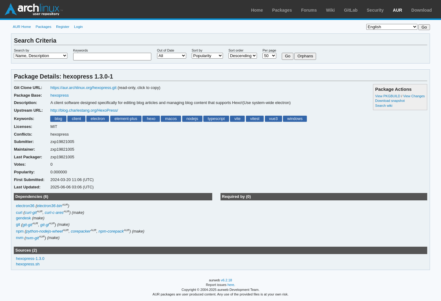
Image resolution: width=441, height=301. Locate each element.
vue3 (273, 118)
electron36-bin (49, 205)
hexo (151, 118)
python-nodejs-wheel (44, 231)
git (18, 224)
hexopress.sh (28, 264)
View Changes (414, 96)
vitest (254, 118)
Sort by (197, 50)
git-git (27, 224)
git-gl (44, 224)
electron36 (25, 205)
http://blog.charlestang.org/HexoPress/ (84, 110)
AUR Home (22, 27)
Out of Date (165, 50)
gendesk (23, 218)
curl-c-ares (54, 212)
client (76, 118)
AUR (397, 10)
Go (287, 56)
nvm (20, 238)
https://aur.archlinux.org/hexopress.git (83, 87)
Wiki (330, 10)
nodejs (192, 118)
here (231, 285)
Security (375, 10)
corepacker (80, 231)
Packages (282, 10)
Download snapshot (390, 100)
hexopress (59, 95)
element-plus (126, 118)
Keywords (80, 50)
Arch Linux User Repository (34, 9)
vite (237, 118)
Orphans (305, 56)
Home (257, 10)
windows (295, 118)
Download (421, 10)
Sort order (235, 50)
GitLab (350, 10)
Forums (309, 10)
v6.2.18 (226, 280)
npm (20, 231)
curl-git (31, 212)
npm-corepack (111, 231)
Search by (21, 50)
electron (98, 118)
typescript (216, 118)
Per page (269, 50)
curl (19, 212)
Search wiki (383, 105)
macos (171, 118)
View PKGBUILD (388, 96)
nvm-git (32, 238)
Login (78, 27)
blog (58, 118)
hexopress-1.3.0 (30, 258)
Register (63, 27)
